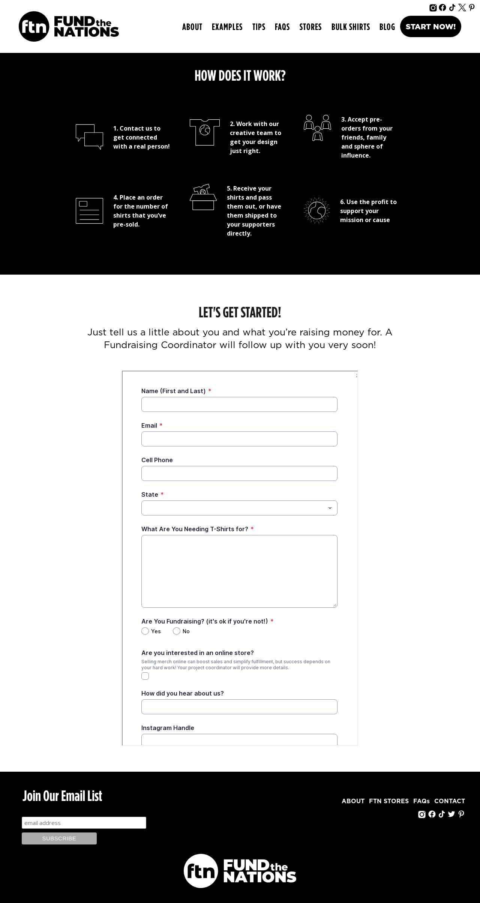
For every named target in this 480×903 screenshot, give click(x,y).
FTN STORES (389, 801)
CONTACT (449, 801)
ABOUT (192, 26)
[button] (227, 26)
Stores (311, 26)
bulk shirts (351, 26)
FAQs (282, 26)
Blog (387, 26)
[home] (69, 26)
